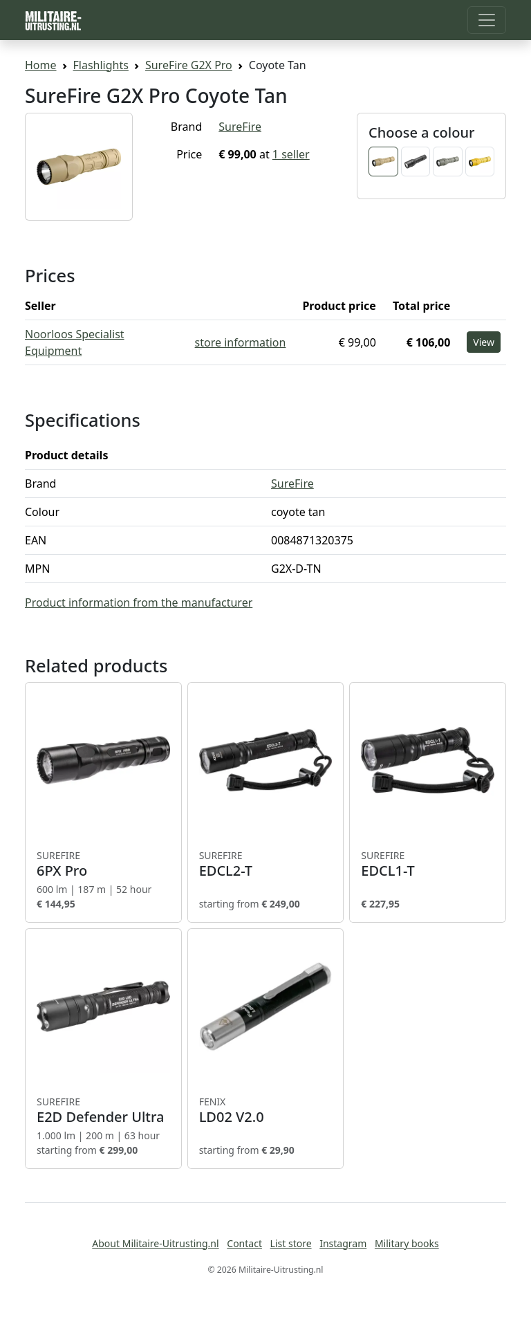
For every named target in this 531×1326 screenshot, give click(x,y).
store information (240, 342)
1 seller (291, 154)
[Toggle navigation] (486, 20)
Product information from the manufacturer (138, 602)
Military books (407, 1243)
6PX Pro (103, 864)
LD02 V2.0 (266, 1110)
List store (291, 1243)
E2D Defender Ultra (103, 1110)
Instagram (342, 1243)
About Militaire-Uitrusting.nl (155, 1243)
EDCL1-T (427, 864)
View (483, 342)
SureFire (239, 126)
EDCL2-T (266, 864)
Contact (244, 1243)
